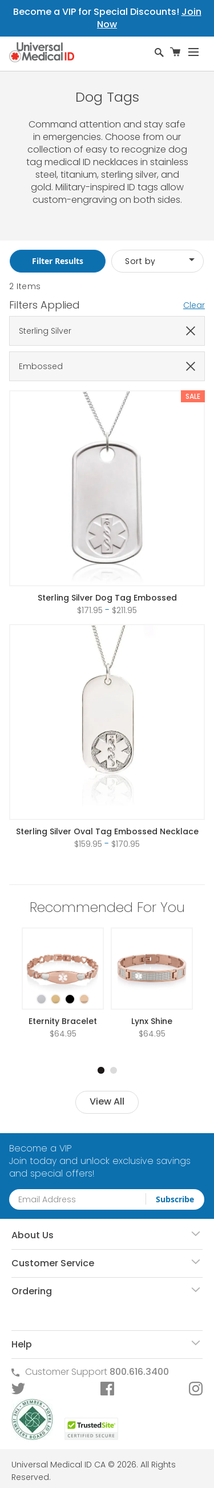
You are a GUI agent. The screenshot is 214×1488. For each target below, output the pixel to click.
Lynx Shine (151, 1021)
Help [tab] (21, 1344)
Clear (194, 305)
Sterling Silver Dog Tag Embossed (107, 597)
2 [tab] (113, 1070)
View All (107, 1101)
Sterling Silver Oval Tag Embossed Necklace (107, 831)
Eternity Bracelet (63, 1021)
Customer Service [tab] (52, 1263)
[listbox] (63, 989)
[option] (41, 999)
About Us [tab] (32, 1235)
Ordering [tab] (31, 1291)
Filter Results (57, 260)
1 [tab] (101, 1070)
